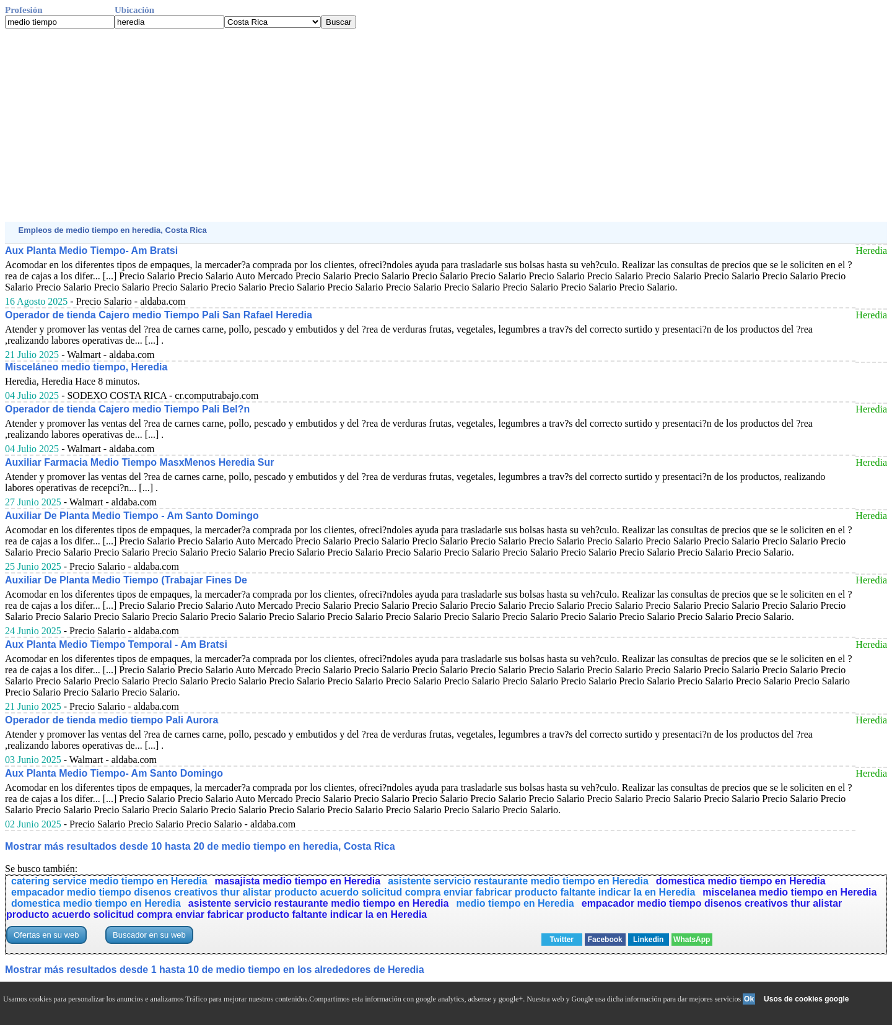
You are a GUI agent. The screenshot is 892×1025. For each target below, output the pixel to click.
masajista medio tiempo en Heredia (298, 881)
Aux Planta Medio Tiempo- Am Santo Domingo (114, 773)
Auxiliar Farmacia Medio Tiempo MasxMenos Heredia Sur (139, 462)
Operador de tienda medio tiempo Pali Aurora (111, 720)
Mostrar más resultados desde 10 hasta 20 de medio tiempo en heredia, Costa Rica (200, 846)
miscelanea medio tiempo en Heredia (789, 892)
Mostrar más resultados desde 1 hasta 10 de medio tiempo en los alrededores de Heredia (214, 969)
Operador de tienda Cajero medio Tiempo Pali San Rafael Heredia (158, 315)
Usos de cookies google (806, 999)
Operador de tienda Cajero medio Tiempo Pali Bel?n (127, 409)
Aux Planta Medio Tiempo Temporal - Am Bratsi (116, 644)
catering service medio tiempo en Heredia (109, 881)
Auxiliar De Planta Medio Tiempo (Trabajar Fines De (126, 580)
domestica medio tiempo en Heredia (741, 881)
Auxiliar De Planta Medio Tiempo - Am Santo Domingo (132, 515)
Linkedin (648, 939)
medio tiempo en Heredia (515, 903)
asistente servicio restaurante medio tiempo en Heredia (518, 881)
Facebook (605, 939)
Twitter (562, 939)
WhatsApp (691, 939)
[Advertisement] (376, 125)
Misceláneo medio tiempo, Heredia (86, 367)
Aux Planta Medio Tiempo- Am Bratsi (91, 250)
